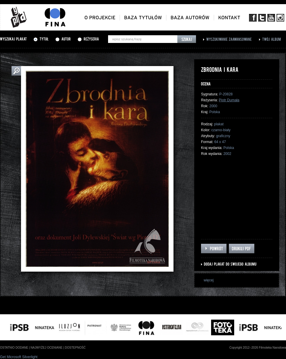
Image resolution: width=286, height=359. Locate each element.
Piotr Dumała (229, 100)
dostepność (75, 347)
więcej (208, 280)
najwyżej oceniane (46, 347)
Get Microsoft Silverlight (19, 357)
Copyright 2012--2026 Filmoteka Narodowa (257, 347)
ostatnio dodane (14, 347)
